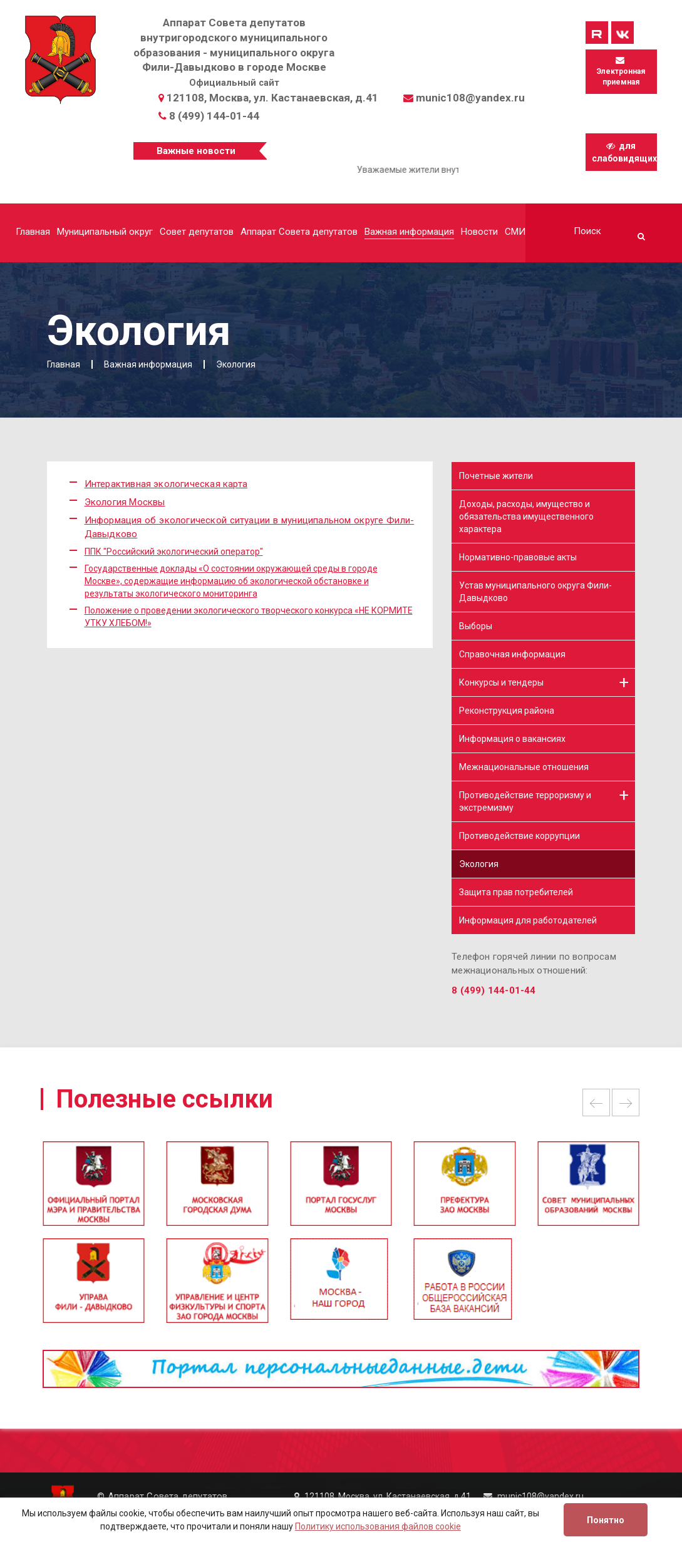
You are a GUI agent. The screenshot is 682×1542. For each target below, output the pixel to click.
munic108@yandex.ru (470, 97)
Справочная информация (512, 654)
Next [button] (625, 1102)
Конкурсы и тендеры (501, 682)
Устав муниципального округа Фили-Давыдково (535, 591)
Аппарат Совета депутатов (299, 231)
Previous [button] (596, 1102)
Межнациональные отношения (524, 767)
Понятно (605, 1520)
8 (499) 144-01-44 (214, 116)
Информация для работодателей (528, 920)
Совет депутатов (197, 231)
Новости (479, 231)
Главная (33, 231)
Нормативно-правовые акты (518, 557)
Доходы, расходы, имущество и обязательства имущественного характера (526, 516)
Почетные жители (496, 476)
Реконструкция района (506, 711)
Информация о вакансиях (512, 739)
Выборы (475, 626)
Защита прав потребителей (516, 892)
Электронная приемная (621, 71)
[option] (341, 1189)
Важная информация (409, 231)
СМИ (515, 231)
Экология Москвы (125, 502)
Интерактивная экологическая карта (166, 484)
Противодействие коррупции (519, 836)
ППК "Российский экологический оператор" (174, 552)
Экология (479, 864)
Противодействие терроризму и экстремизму (525, 801)
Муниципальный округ (105, 231)
